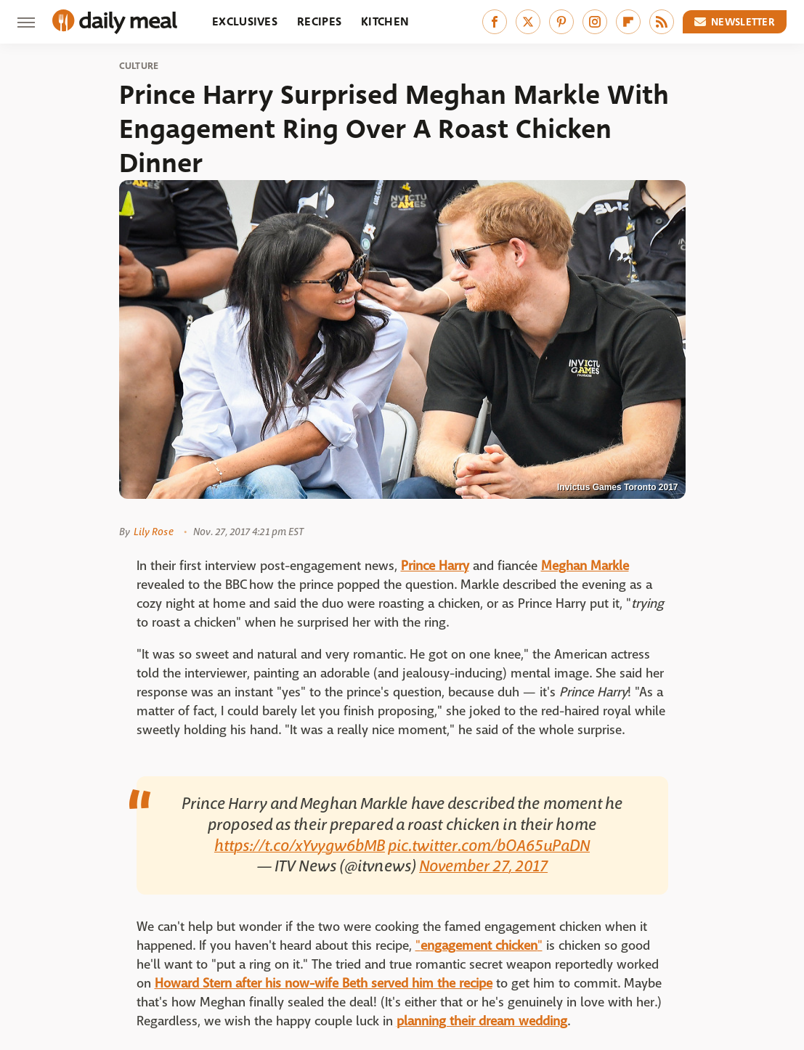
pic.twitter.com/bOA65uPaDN (489, 846)
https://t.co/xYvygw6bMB (299, 846)
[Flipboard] (628, 21)
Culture (139, 66)
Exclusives (244, 21)
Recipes (319, 21)
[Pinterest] (561, 21)
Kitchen (385, 21)
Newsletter (735, 22)
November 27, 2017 (483, 866)
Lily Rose (154, 531)
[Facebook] (494, 21)
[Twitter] (528, 21)
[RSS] (661, 21)
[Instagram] (594, 21)
